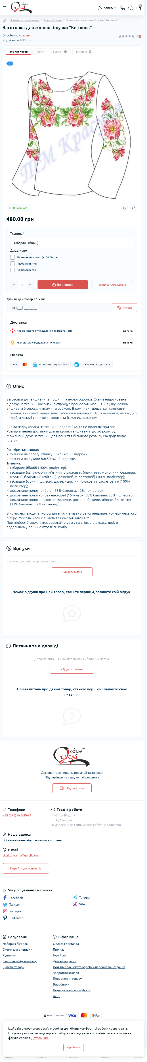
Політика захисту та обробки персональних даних (89, 967)
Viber (79, 904)
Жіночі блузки (53, 20)
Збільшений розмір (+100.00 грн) (36, 257)
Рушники (9, 955)
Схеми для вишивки (17, 949)
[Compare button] (133, 208)
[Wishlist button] (124, 208)
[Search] (130, 8)
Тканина (17, 233)
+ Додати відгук (72, 571)
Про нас (58, 949)
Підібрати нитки (25, 263)
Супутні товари (13, 967)
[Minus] (14, 284)
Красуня (25, 35)
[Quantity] (22, 284)
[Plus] (30, 284)
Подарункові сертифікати (71, 990)
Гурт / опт (59, 955)
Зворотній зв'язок (66, 973)
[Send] (124, 307)
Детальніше (40, 1038)
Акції (56, 996)
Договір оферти (64, 961)
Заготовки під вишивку (25, 20)
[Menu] (5, 7)
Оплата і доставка (66, 943)
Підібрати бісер (25, 270)
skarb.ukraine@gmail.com (21, 855)
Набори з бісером (15, 943)
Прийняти (73, 1047)
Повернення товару (67, 978)
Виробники (61, 984)
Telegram (82, 897)
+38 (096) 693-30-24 (17, 815)
